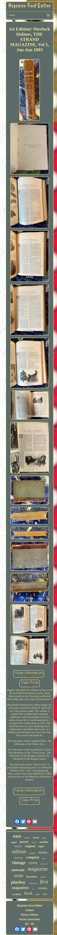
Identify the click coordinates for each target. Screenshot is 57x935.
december (31, 876)
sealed (42, 877)
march (18, 846)
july (43, 858)
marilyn (44, 842)
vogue (14, 842)
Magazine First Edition (29, 905)
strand (36, 837)
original (30, 846)
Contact (29, 909)
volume (42, 888)
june (37, 894)
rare (17, 836)
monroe (18, 857)
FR (32, 923)
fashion (27, 838)
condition (16, 894)
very (33, 889)
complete (32, 857)
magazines (20, 887)
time (45, 894)
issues (42, 852)
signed (34, 842)
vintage (18, 862)
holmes (32, 853)
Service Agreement (29, 919)
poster (44, 838)
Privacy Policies (29, 914)
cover (33, 862)
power (24, 842)
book (28, 893)
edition (19, 851)
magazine (38, 869)
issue (18, 875)
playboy (18, 882)
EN (27, 923)
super (41, 846)
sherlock (44, 864)
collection (33, 883)
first (44, 882)
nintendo (17, 870)
